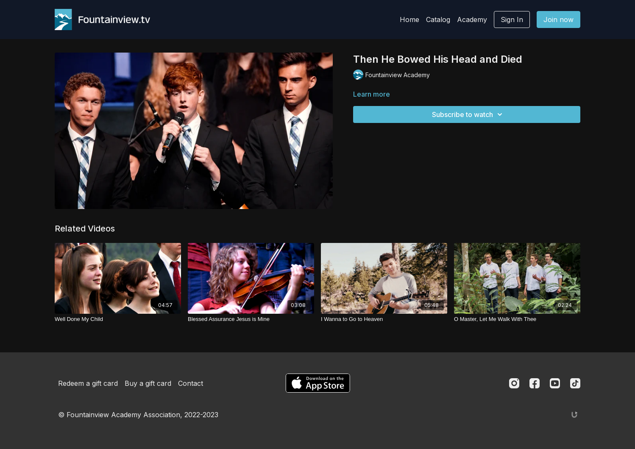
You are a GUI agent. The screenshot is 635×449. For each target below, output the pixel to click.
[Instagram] (514, 383)
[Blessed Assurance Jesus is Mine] (251, 319)
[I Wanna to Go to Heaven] (384, 319)
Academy (472, 19)
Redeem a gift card (88, 383)
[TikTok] (575, 383)
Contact (190, 383)
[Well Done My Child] (118, 319)
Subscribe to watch (468, 114)
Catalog (438, 19)
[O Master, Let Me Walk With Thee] (517, 319)
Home (409, 19)
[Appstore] (317, 383)
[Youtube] (555, 383)
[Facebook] (534, 383)
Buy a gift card (148, 383)
